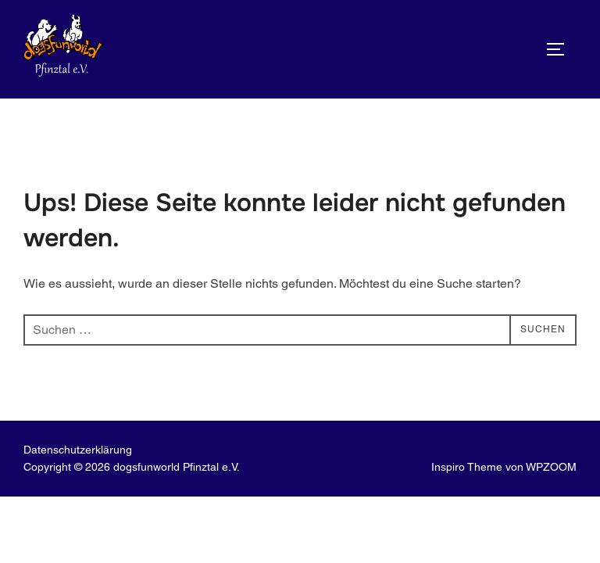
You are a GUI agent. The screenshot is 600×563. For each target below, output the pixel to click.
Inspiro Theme (466, 467)
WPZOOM (551, 467)
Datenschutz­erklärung (77, 449)
